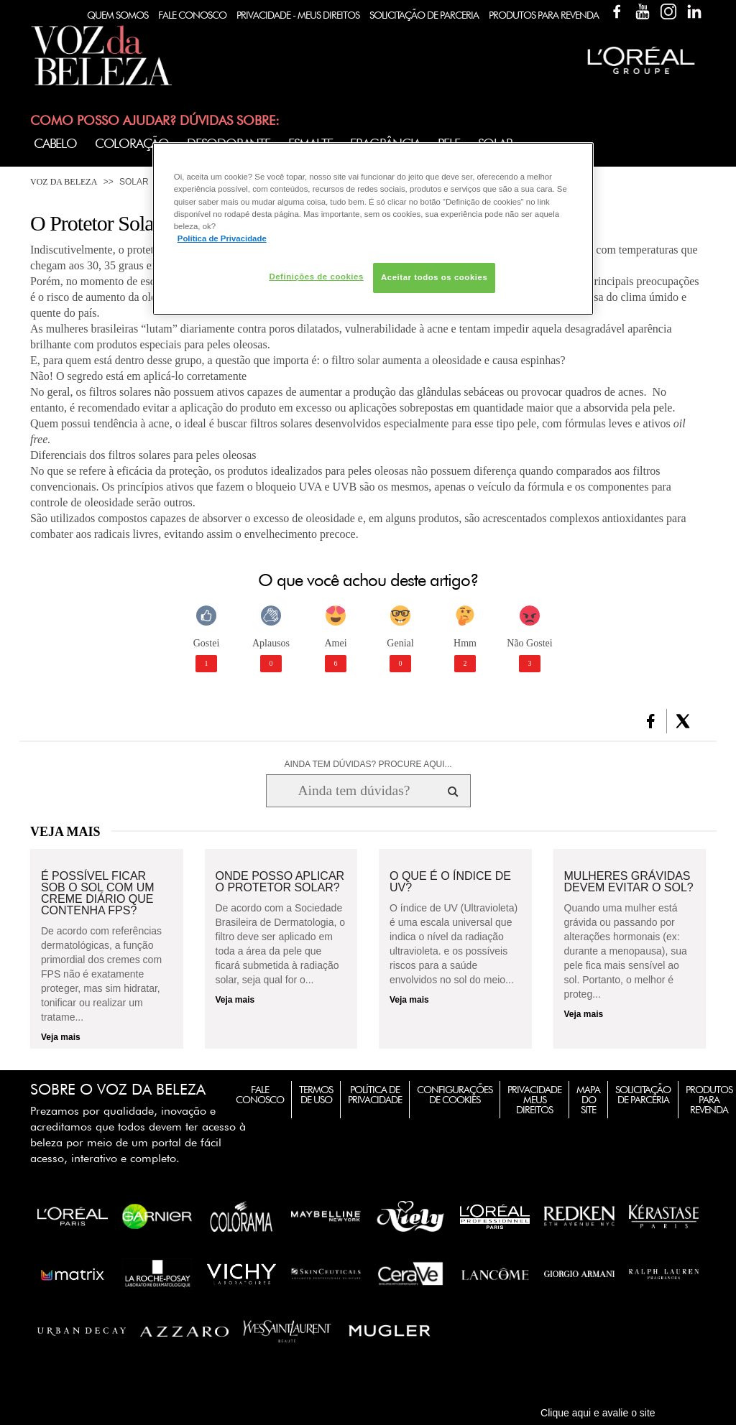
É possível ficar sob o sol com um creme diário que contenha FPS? (98, 893)
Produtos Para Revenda (544, 15)
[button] (651, 721)
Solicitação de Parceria (424, 15)
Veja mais (60, 1037)
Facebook (617, 11)
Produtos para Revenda (709, 1099)
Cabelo (55, 143)
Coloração (132, 143)
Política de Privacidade (375, 1094)
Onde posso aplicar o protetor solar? (280, 882)
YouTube (642, 11)
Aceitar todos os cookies (434, 277)
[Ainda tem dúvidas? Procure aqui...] (354, 790)
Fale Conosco (192, 15)
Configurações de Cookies (454, 1094)
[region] (373, 228)
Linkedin (694, 11)
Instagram (668, 11)
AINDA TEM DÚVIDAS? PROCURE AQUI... (367, 764)
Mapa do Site (588, 1099)
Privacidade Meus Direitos (534, 1099)
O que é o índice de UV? (450, 882)
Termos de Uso (316, 1094)
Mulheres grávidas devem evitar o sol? (629, 882)
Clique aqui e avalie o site (598, 1413)
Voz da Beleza (63, 182)
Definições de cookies (316, 276)
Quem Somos (117, 15)
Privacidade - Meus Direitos (297, 15)
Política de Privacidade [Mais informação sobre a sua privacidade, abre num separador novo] (222, 238)
